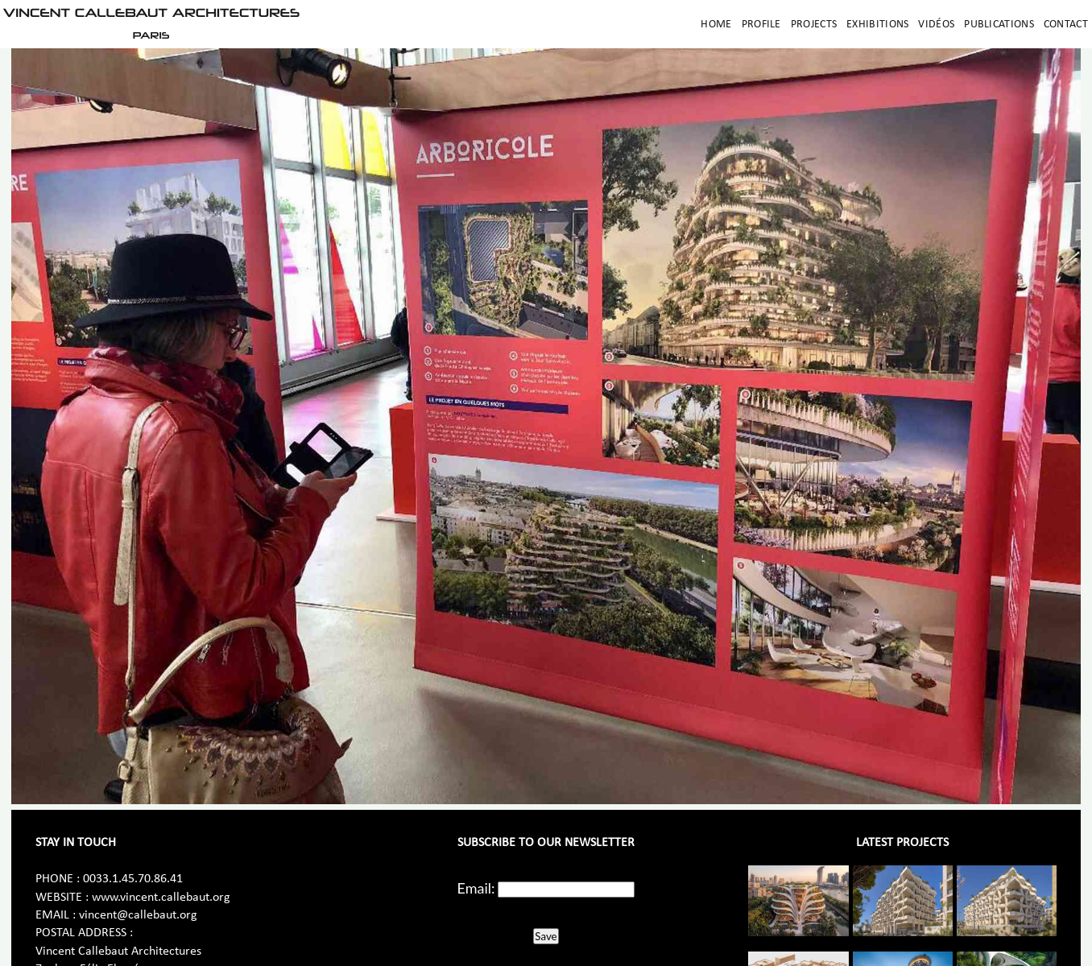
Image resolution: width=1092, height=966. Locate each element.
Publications (999, 25)
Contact (1066, 25)
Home (716, 25)
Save (545, 936)
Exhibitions (877, 25)
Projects (814, 25)
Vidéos (936, 25)
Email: (476, 888)
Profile (761, 25)
